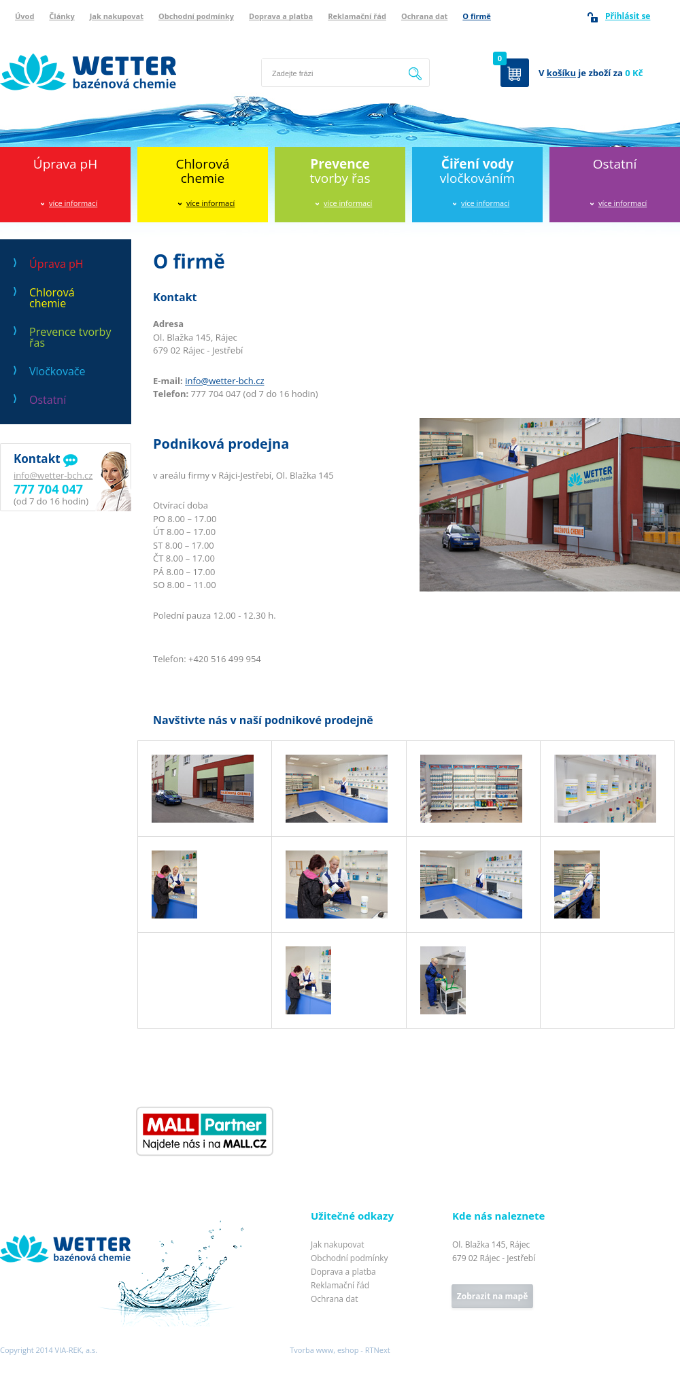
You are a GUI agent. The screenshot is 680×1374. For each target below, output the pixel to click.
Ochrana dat (424, 16)
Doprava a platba (281, 16)
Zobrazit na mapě (492, 1296)
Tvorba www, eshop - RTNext (340, 1350)
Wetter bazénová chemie (51, 39)
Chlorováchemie (202, 171)
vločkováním (477, 171)
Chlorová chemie (52, 298)
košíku (561, 73)
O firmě (476, 16)
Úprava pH (65, 164)
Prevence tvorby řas (70, 337)
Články (61, 16)
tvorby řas (340, 171)
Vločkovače (57, 371)
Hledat (415, 72)
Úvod (24, 16)
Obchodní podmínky (196, 16)
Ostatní (614, 164)
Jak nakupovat (116, 16)
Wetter (14, 1217)
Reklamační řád (357, 16)
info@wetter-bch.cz (53, 475)
